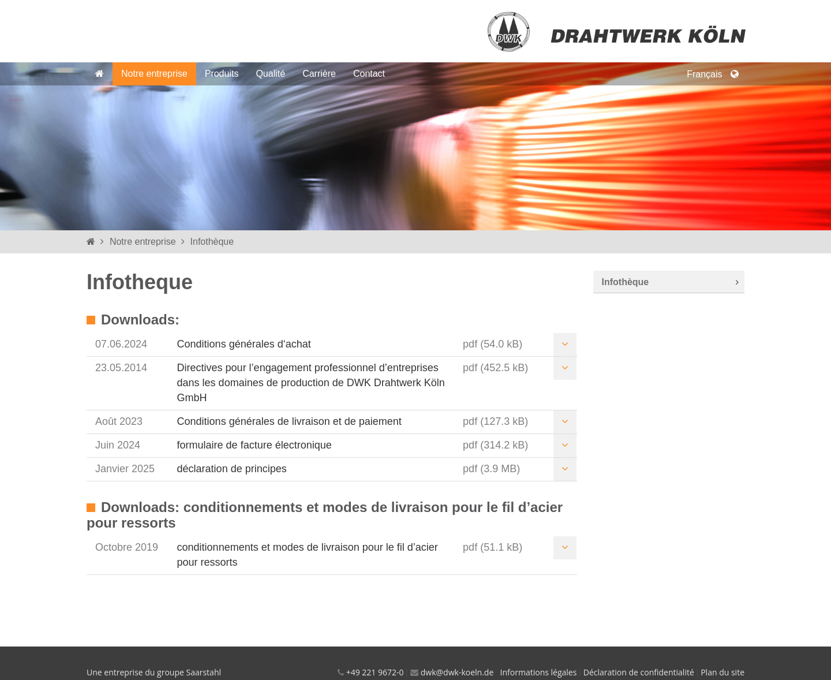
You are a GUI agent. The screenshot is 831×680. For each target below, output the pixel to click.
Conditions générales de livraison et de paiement (289, 421)
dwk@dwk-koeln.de (457, 672)
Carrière (319, 74)
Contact (369, 74)
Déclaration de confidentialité (638, 672)
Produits (222, 74)
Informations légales (538, 672)
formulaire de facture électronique (254, 445)
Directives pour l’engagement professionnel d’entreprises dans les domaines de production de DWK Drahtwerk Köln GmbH (311, 382)
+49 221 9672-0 (375, 672)
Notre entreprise (154, 74)
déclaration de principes (232, 468)
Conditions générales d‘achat (244, 344)
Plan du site (722, 672)
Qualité (270, 74)
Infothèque (212, 241)
